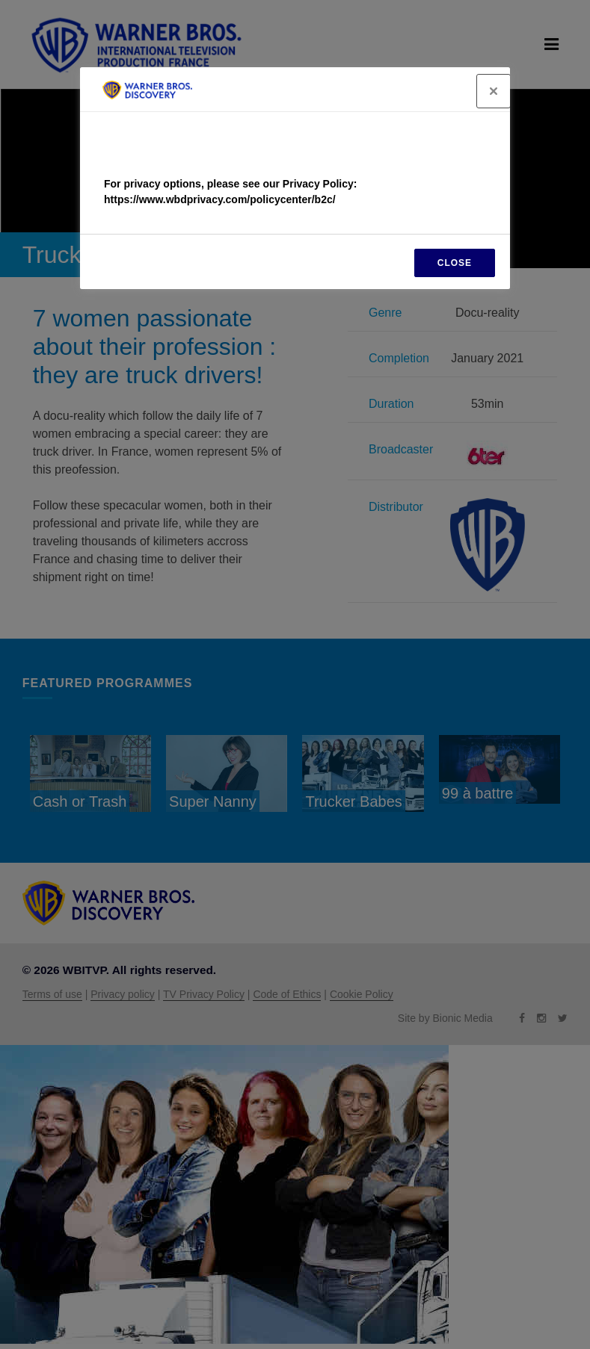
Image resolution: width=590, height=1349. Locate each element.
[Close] (493, 91)
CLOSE (454, 263)
